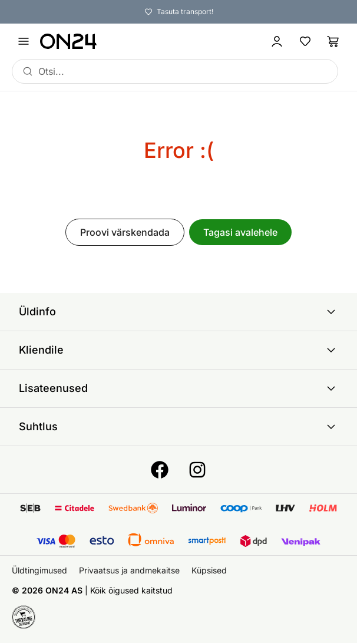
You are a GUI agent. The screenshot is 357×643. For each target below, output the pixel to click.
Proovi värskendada (125, 232)
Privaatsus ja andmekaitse (129, 570)
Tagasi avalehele (240, 232)
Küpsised (209, 570)
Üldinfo (178, 312)
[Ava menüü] (23, 41)
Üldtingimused (39, 570)
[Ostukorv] (333, 41)
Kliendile (178, 350)
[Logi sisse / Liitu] (277, 41)
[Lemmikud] (305, 41)
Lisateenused (178, 388)
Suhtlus (178, 427)
